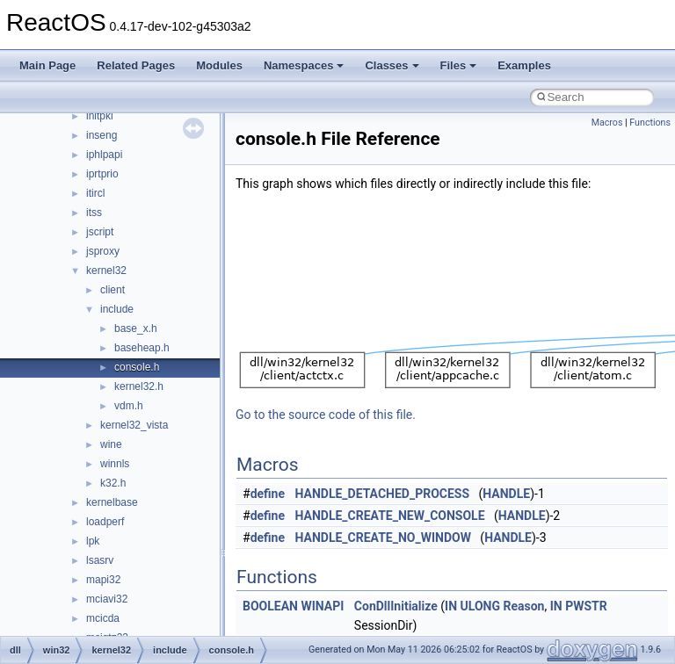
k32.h (113, 483)
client (112, 290)
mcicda (103, 618)
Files (458, 65)
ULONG (480, 606)
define (267, 494)
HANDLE (506, 494)
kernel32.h (138, 386)
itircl (95, 193)
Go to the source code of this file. (326, 415)
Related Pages (136, 65)
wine (111, 444)
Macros (607, 122)
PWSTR (586, 606)
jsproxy (103, 251)
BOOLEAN (270, 606)
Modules (219, 65)
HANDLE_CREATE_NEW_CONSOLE (390, 516)
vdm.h (128, 406)
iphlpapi (104, 154)
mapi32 (103, 580)
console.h (136, 367)
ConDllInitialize (396, 606)
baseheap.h (142, 348)
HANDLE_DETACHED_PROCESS (382, 494)
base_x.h (135, 328)
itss (94, 212)
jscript (99, 232)
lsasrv (99, 560)
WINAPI (322, 606)
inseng (101, 135)
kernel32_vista (134, 425)
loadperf (105, 522)
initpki (99, 116)
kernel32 (106, 270)
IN (451, 606)
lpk (92, 541)
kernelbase (112, 502)
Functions (650, 122)
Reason (523, 606)
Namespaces (304, 65)
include (117, 309)
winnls (114, 464)
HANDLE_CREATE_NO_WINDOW (383, 537)
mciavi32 (106, 599)
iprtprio (102, 174)
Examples (524, 65)
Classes (391, 65)
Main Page (47, 65)
